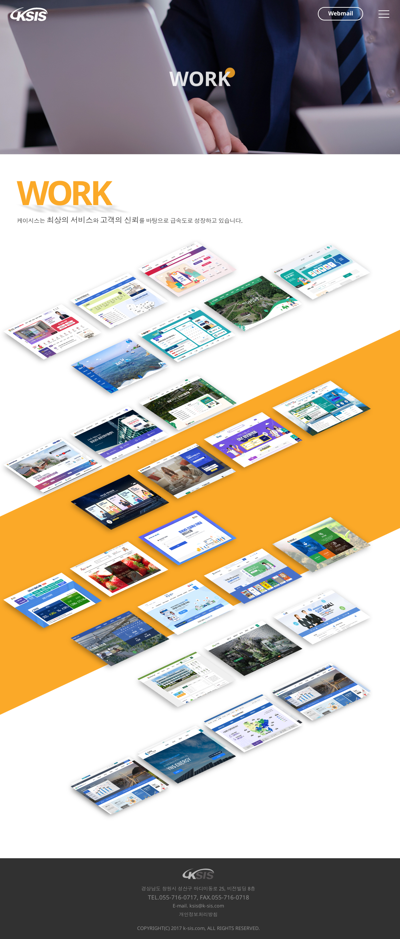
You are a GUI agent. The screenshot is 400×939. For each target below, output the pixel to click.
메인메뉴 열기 (384, 14)
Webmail (340, 13)
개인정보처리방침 (198, 914)
